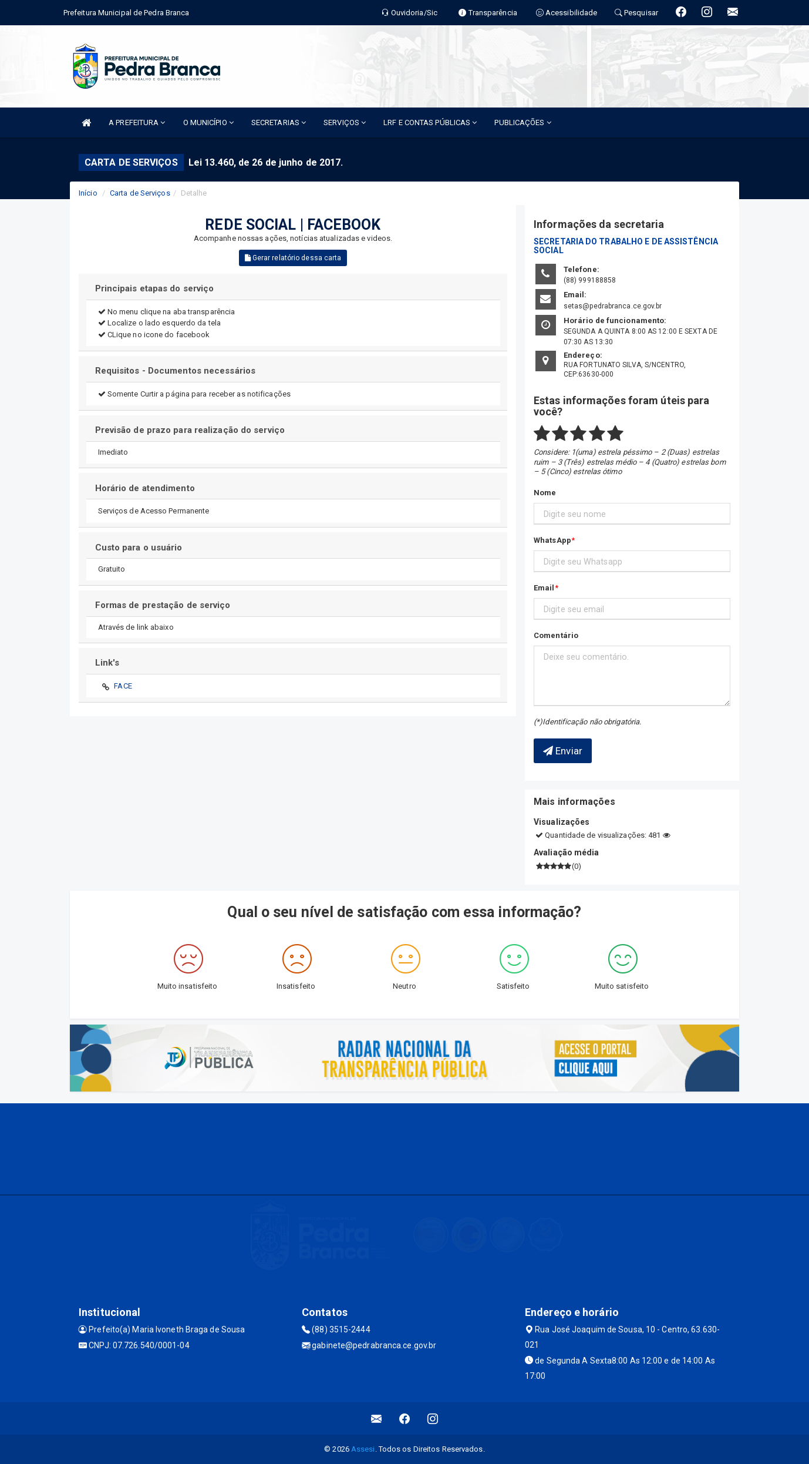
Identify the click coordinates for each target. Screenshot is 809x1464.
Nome (545, 492)
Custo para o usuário (139, 547)
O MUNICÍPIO (208, 122)
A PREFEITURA (137, 122)
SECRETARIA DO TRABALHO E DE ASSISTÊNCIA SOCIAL (626, 246)
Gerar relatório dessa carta (293, 258)
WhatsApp (552, 540)
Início (88, 193)
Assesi (363, 1449)
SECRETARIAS (278, 122)
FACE (123, 685)
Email (544, 587)
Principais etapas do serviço (154, 288)
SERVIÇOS (344, 122)
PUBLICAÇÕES (522, 122)
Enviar (562, 751)
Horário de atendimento (145, 488)
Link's (107, 662)
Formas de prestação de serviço (163, 605)
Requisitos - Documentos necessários (175, 370)
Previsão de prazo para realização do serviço (190, 430)
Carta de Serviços (140, 193)
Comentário (556, 635)
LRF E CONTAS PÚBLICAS (430, 122)
